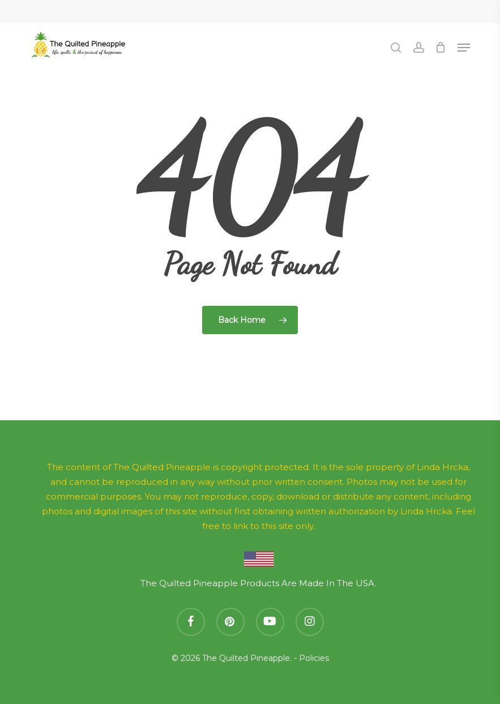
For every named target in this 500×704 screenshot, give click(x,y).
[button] (464, 47)
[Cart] (441, 48)
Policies (314, 658)
